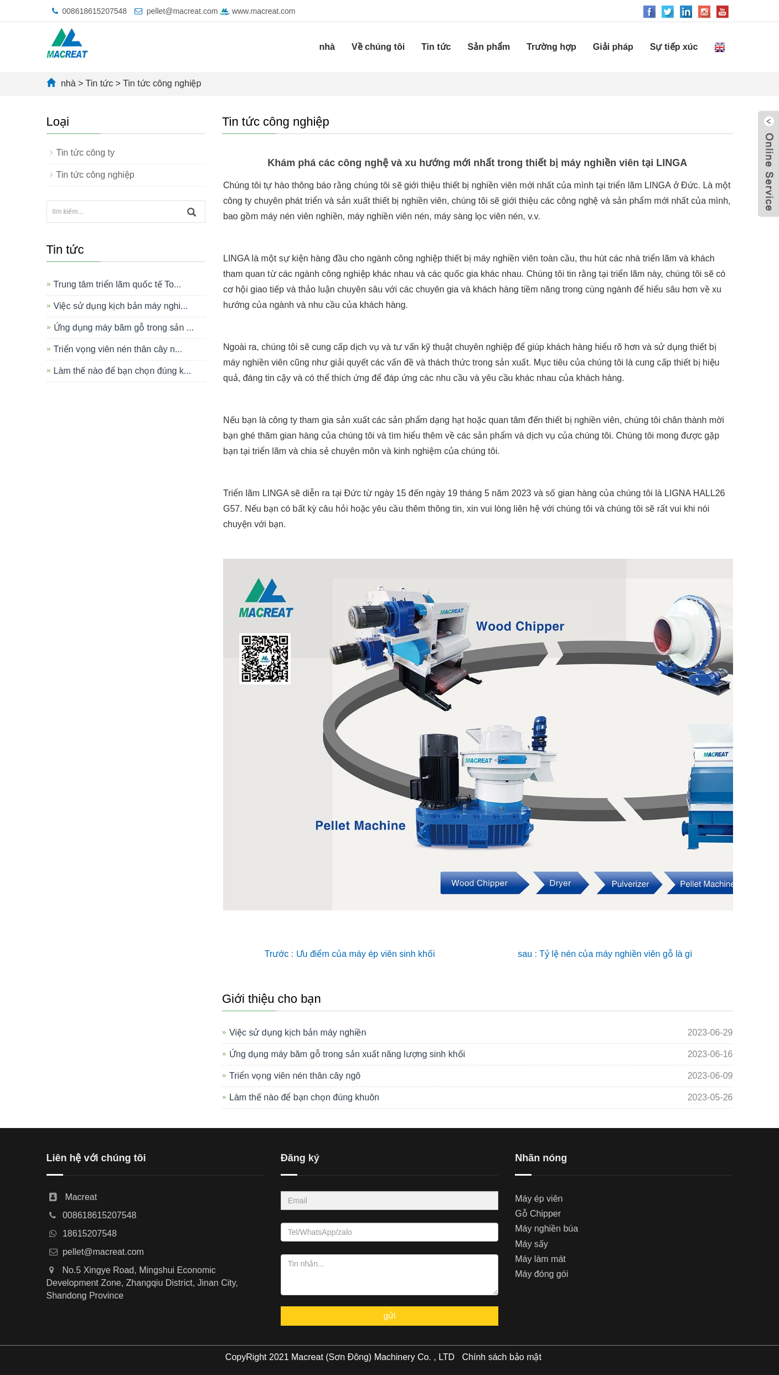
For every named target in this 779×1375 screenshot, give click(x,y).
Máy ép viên (539, 1198)
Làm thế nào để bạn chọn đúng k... (123, 370)
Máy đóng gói (541, 1274)
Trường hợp (551, 47)
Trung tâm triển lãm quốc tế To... (118, 284)
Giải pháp (613, 47)
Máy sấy (531, 1244)
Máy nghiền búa (546, 1228)
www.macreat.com (257, 11)
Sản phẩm (488, 47)
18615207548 (90, 1233)
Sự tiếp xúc (674, 47)
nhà (327, 47)
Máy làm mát (540, 1259)
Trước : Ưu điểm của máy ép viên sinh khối (350, 954)
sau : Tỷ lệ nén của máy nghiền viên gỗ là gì (605, 954)
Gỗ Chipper (538, 1213)
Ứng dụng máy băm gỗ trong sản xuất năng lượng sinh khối (347, 1054)
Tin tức (436, 47)
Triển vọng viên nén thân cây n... (118, 349)
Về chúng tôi (378, 47)
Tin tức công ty (85, 152)
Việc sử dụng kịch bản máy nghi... (121, 306)
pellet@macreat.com (182, 11)
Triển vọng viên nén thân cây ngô (294, 1075)
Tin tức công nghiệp (162, 83)
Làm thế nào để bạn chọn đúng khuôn (304, 1097)
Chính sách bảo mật (501, 1357)
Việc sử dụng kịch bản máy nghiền (297, 1032)
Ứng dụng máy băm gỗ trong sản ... (124, 327)
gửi (390, 1315)
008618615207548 (94, 11)
